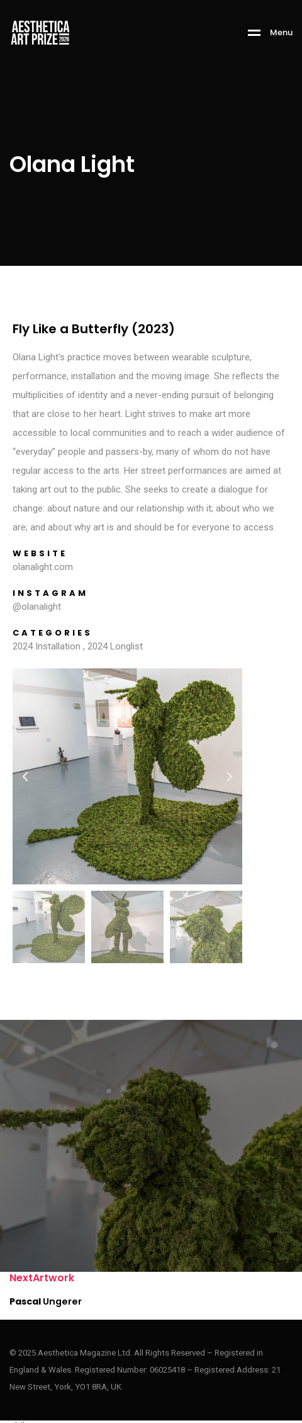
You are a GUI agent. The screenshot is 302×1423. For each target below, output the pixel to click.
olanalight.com (43, 567)
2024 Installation (47, 646)
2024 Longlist (115, 646)
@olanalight (37, 606)
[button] (25, 776)
